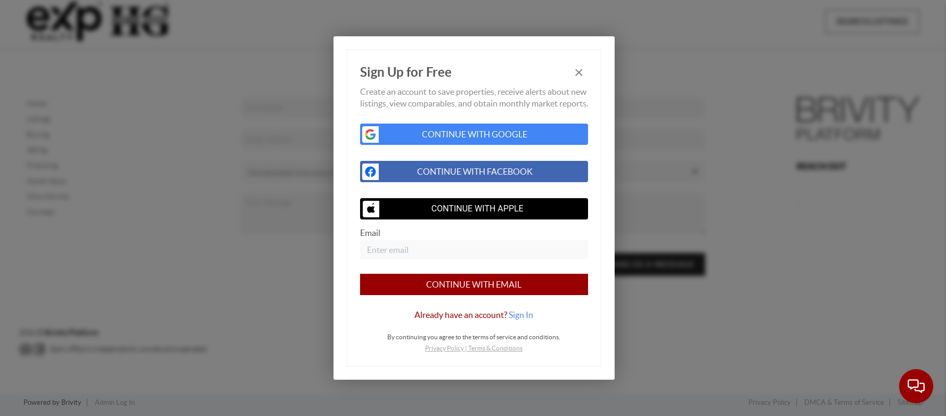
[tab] (474, 314)
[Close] (579, 72)
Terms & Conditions (495, 348)
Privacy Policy (444, 348)
